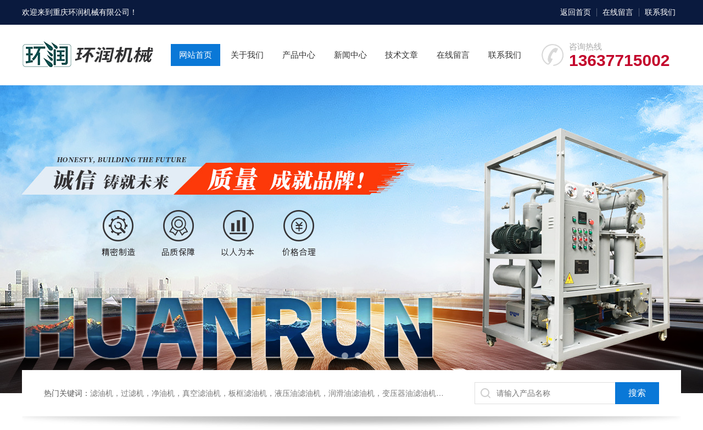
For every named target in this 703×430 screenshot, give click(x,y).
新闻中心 (350, 54)
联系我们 (660, 12)
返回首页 (575, 12)
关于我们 (247, 54)
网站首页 (195, 54)
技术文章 (401, 54)
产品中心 (298, 54)
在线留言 (617, 12)
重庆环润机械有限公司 (91, 12)
